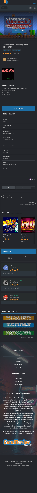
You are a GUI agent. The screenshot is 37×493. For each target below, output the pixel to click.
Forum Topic (18, 108)
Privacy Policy (15, 461)
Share (8, 187)
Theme (7, 461)
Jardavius (13, 59)
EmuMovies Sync (18, 385)
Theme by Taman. (25, 465)
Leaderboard (18, 361)
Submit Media (18, 378)
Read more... (18, 30)
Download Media (18, 381)
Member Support (18, 364)
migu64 (12, 266)
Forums (18, 358)
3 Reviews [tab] (7, 252)
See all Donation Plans (27, 337)
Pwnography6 (14, 281)
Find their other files (13, 61)
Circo (12, 296)
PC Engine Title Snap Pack (11, 235)
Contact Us (18, 368)
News (18, 355)
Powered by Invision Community (14, 465)
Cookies (30, 461)
